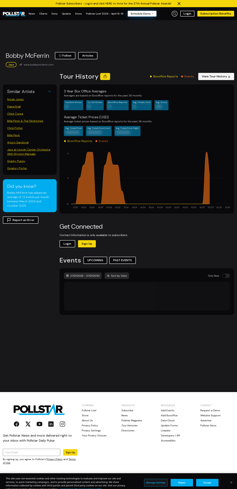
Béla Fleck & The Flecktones (25, 121)
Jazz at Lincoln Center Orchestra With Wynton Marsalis (28, 152)
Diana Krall (14, 106)
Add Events (167, 410)
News (124, 415)
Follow (65, 55)
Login (187, 13)
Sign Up (87, 244)
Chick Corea (15, 114)
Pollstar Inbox (208, 425)
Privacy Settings (91, 430)
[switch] (226, 276)
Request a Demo (210, 410)
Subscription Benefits (215, 13)
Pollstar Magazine (131, 420)
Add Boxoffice (169, 415)
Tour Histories (129, 425)
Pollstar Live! (89, 410)
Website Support (210, 415)
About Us (87, 420)
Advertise (206, 420)
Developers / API (170, 435)
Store (85, 415)
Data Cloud (167, 420)
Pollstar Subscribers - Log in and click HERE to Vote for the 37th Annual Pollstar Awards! (113, 3)
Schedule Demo (142, 14)
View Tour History (216, 76)
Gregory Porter (17, 168)
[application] (147, 180)
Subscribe (127, 410)
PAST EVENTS (122, 260)
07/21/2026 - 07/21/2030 (83, 275)
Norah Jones (15, 99)
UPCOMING (95, 260)
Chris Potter (15, 128)
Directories (127, 430)
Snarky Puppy (16, 161)
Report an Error (20, 220)
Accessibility (168, 440)
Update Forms (169, 425)
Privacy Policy (54, 459)
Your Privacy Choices (94, 435)
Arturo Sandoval (18, 142)
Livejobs (165, 430)
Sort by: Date (117, 275)
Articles (87, 55)
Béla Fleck (13, 135)
